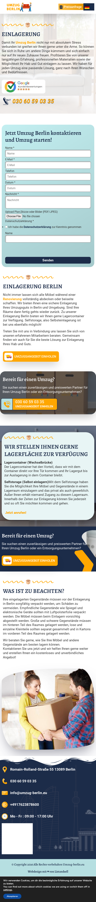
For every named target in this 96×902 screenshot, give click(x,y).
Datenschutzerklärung (19, 221)
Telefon (9, 171)
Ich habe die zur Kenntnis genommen (44, 227)
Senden (48, 260)
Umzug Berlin (26, 42)
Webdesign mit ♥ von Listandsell (48, 871)
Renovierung (12, 299)
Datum (10, 182)
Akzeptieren (12, 896)
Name (9, 148)
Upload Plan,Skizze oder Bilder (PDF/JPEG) (31, 212)
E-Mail (10, 159)
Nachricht (12, 194)
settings (7, 889)
